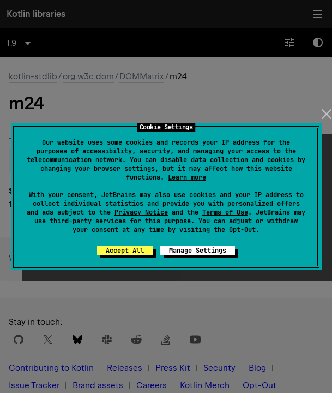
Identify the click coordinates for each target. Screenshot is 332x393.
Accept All (125, 250)
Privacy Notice (141, 212)
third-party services (88, 221)
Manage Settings (197, 250)
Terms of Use (225, 212)
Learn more (187, 177)
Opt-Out (242, 229)
